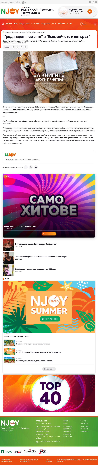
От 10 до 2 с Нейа (42, 434)
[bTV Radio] (4, 2)
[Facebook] (90, 2)
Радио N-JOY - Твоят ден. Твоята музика (37, 11)
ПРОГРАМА (67, 437)
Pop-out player (74, 13)
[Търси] (95, 24)
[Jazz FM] (11, 2)
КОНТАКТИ (85, 431)
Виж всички (48, 369)
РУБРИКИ (67, 434)
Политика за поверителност (6, 460)
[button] (94, 11)
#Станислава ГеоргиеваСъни (15, 159)
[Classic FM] (18, 2)
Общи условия (49, 460)
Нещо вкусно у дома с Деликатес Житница (34, 361)
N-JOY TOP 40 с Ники (43, 423)
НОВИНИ (66, 421)
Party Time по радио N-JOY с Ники (48, 426)
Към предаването (49, 234)
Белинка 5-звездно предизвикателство (33, 344)
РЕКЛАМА (84, 429)
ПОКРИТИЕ (85, 426)
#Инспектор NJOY (33, 159)
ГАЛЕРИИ (67, 431)
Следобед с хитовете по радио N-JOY (48, 442)
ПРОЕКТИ (84, 423)
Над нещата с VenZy (43, 431)
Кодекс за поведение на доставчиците (29, 460)
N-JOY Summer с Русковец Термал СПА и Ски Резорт (38, 352)
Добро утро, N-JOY (43, 429)
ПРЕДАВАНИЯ (41, 421)
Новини (8, 32)
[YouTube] (96, 2)
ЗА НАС (83, 421)
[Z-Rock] (24, 2)
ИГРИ (65, 423)
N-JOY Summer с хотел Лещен (16, 336)
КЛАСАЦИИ (67, 426)
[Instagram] (93, 2)
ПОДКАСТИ (67, 429)
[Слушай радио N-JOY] (5, 176)
